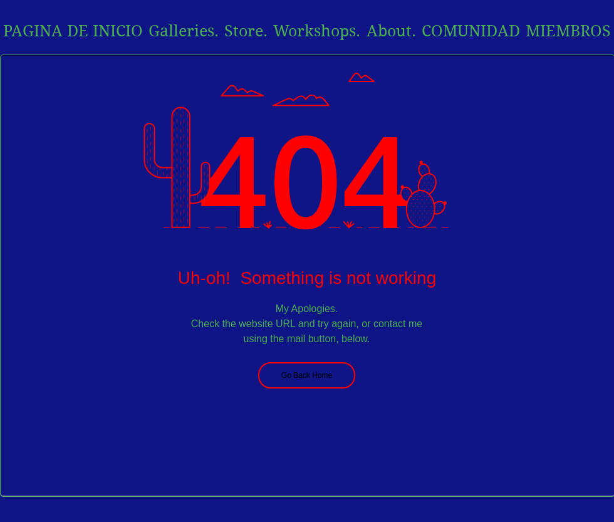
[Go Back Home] (306, 375)
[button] (391, 31)
